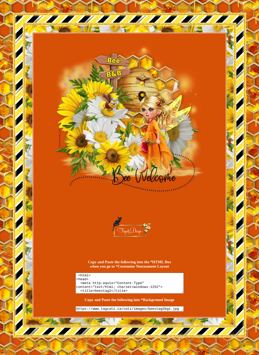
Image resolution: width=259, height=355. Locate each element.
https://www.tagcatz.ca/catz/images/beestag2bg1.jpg (129, 313)
